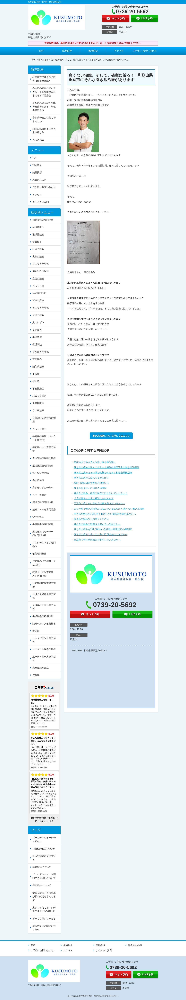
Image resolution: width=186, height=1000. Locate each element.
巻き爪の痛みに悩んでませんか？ (91, 477)
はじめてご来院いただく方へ (44, 928)
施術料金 (93, 51)
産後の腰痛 (38, 278)
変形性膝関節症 (40, 667)
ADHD (35, 381)
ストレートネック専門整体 (44, 544)
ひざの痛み (38, 249)
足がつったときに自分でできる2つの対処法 (44, 909)
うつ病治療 (38, 410)
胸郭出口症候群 (40, 271)
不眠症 (35, 374)
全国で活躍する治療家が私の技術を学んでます (44, 896)
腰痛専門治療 (39, 293)
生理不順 (37, 344)
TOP (41, 51)
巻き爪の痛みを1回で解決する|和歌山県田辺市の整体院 (103, 529)
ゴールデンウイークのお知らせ (44, 839)
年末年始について (41, 867)
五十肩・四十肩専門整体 (44, 658)
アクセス (119, 51)
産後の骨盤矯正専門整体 (44, 596)
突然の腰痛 (38, 256)
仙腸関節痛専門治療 (42, 220)
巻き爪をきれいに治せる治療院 (90, 488)
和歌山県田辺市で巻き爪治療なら (91, 483)
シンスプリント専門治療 (44, 640)
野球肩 (35, 631)
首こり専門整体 (40, 308)
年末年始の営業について (44, 858)
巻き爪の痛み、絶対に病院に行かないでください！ (100, 493)
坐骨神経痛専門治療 (42, 465)
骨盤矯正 (37, 242)
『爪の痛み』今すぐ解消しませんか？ (93, 498)
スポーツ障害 (39, 495)
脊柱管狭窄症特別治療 (44, 458)
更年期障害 (38, 403)
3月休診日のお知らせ (43, 848)
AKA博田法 (38, 227)
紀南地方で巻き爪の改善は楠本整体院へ (95, 462)
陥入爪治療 (38, 366)
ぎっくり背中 (39, 429)
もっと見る (38, 140)
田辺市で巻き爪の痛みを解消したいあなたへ (97, 539)
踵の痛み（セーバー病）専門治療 (42, 533)
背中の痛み (38, 300)
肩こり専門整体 (40, 264)
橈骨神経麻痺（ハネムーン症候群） (44, 438)
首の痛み (37, 359)
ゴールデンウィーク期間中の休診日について (44, 876)
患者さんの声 (39, 180)
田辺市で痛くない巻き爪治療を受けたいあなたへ (99, 503)
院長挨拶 (67, 51)
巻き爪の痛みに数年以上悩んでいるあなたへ (97, 524)
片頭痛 (35, 675)
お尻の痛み (38, 315)
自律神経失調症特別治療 (44, 420)
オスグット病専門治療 (44, 649)
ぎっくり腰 (38, 286)
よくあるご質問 (40, 202)
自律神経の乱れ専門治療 (44, 607)
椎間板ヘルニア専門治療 (44, 449)
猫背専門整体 (39, 553)
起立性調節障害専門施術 (44, 585)
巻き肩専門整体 (40, 352)
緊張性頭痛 (38, 234)
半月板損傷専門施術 (42, 524)
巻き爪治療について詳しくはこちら (111, 435)
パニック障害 (39, 396)
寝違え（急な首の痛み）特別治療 (42, 574)
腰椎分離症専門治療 (42, 502)
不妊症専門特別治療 (42, 616)
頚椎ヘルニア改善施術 (44, 623)
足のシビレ (38, 322)
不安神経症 (38, 388)
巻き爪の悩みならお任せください (91, 519)
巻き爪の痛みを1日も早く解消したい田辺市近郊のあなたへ (105, 514)
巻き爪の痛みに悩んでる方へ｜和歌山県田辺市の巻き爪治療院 (106, 467)
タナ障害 (37, 330)
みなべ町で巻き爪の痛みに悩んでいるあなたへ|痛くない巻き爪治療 (109, 508)
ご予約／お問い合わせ (145, 51)
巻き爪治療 (43, 60)
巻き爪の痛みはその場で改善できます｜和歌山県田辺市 (103, 472)
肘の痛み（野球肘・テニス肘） (44, 563)
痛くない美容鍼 (40, 473)
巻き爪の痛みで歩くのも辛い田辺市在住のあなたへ (100, 534)
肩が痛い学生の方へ (42, 487)
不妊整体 (37, 337)
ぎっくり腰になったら (44, 918)
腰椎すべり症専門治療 (44, 509)
